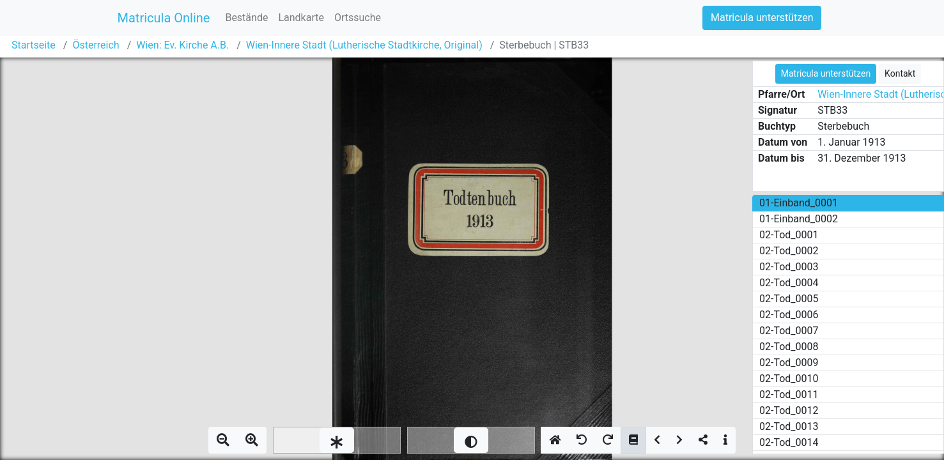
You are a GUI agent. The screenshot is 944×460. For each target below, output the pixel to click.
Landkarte (301, 18)
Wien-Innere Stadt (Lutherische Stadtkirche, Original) (364, 45)
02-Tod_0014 (789, 442)
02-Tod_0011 (789, 394)
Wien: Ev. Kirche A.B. (182, 45)
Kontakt (900, 73)
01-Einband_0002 (798, 219)
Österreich (95, 45)
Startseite (34, 45)
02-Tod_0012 (789, 410)
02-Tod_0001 (789, 235)
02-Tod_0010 (789, 378)
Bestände (246, 18)
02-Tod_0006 (789, 315)
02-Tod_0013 (789, 426)
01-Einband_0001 (798, 203)
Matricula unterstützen (762, 18)
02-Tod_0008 (789, 347)
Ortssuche (357, 18)
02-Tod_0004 (789, 283)
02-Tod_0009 (789, 362)
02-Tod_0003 (789, 267)
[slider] (337, 440)
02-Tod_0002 (789, 251)
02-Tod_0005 (789, 299)
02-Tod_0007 (789, 331)
